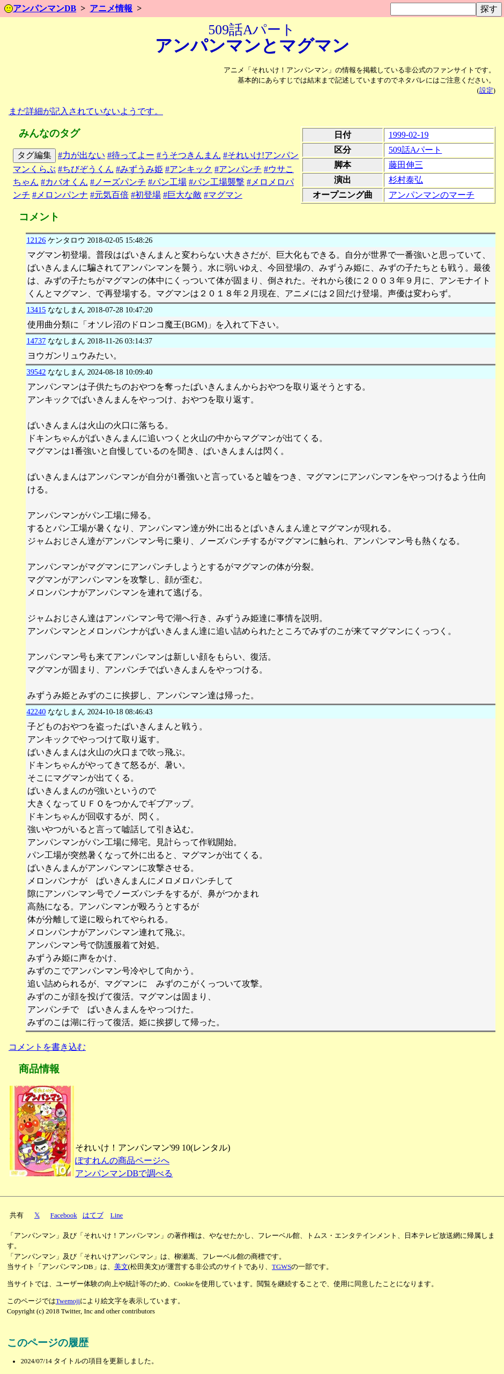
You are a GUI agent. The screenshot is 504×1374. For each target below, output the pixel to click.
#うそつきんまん (189, 155)
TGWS (281, 1267)
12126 (36, 240)
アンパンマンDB (40, 8)
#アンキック (188, 169)
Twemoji (68, 1301)
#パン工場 (167, 181)
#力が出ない (81, 155)
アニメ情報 (111, 8)
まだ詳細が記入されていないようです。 (86, 111)
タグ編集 (34, 155)
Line (116, 1215)
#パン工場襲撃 (216, 181)
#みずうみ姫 (139, 169)
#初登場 (146, 194)
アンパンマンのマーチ (432, 194)
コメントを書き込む (47, 1046)
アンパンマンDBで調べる (124, 1173)
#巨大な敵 (182, 194)
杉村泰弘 (406, 179)
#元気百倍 (109, 194)
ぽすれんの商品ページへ (122, 1160)
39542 (36, 372)
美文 (121, 1267)
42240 (36, 711)
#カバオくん (64, 181)
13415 (36, 309)
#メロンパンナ (60, 194)
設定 (486, 90)
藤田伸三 (406, 164)
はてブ (93, 1215)
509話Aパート (415, 149)
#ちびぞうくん (86, 169)
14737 (36, 341)
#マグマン (223, 194)
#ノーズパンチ (118, 181)
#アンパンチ (238, 169)
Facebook (63, 1215)
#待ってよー (130, 155)
